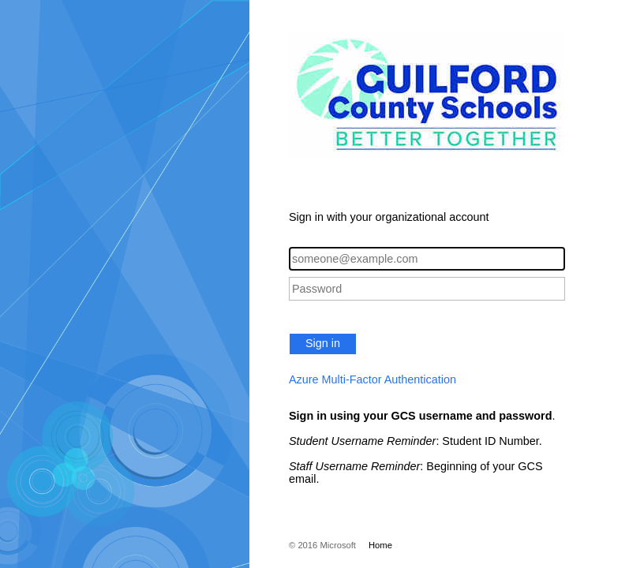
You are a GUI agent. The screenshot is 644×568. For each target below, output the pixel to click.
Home (380, 545)
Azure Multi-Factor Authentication (372, 379)
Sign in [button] (322, 343)
